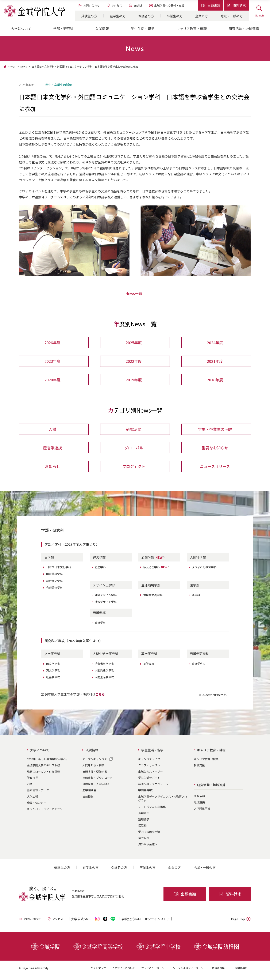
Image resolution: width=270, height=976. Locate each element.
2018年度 (215, 380)
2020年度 (53, 380)
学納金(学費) (146, 791)
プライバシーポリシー (154, 968)
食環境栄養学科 (152, 596)
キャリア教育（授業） (207, 760)
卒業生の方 (174, 16)
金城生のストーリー (150, 772)
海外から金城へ (147, 845)
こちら (100, 695)
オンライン (157, 919)
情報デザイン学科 (106, 602)
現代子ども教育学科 (204, 568)
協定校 (142, 826)
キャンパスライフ (149, 760)
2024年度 (215, 343)
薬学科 (196, 596)
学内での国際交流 (149, 832)
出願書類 (210, 5)
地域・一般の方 (231, 16)
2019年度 (134, 380)
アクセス (114, 5)
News (23, 66)
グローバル (133, 448)
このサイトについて (123, 968)
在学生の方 (118, 16)
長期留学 (143, 814)
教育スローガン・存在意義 (43, 772)
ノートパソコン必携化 (152, 807)
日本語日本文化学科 (58, 568)
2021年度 (215, 361)
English (135, 5)
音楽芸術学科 (54, 588)
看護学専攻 (198, 664)
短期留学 (143, 820)
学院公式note (131, 919)
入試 (52, 429)
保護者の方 (146, 16)
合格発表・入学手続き (96, 785)
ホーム (11, 66)
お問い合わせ (89, 5)
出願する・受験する (94, 772)
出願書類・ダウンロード (97, 778)
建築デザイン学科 (106, 596)
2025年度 (134, 343)
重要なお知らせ (215, 448)
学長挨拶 (32, 778)
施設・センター (36, 803)
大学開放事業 (202, 809)
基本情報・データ (38, 791)
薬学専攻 (148, 664)
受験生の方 (89, 16)
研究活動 (133, 429)
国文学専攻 (53, 664)
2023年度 (53, 361)
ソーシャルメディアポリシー (189, 968)
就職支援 (199, 766)
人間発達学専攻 (104, 671)
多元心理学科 (156, 568)
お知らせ (52, 467)
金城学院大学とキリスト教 (43, 766)
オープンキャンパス (94, 760)
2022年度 (134, 361)
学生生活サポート (149, 778)
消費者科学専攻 (104, 664)
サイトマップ (98, 968)
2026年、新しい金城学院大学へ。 (48, 760)
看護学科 (100, 623)
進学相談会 (89, 791)
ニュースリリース (215, 467)
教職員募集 (218, 968)
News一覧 (133, 293)
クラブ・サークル (149, 766)
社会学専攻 (53, 678)
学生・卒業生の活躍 (215, 429)
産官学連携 (52, 448)
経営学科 (100, 568)
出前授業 (87, 797)
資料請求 (236, 5)
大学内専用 (241, 968)
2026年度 (53, 343)
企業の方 (201, 16)
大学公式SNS (80, 919)
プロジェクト (133, 467)
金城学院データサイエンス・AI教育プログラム (162, 799)
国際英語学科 (54, 574)
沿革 (29, 785)
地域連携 (199, 803)
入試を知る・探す (93, 766)
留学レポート (146, 838)
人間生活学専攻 (104, 678)
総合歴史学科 (54, 581)
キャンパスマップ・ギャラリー (46, 809)
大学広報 (32, 797)
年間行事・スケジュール (153, 785)
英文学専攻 (53, 671)
